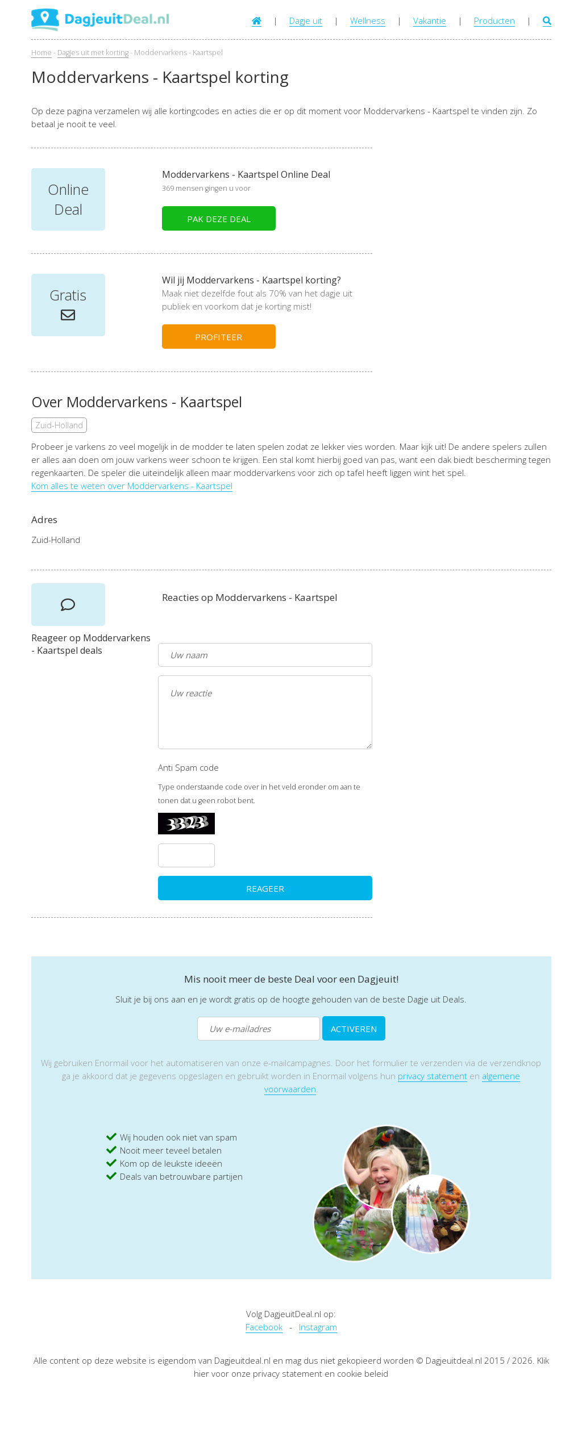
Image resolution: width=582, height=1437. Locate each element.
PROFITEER (218, 336)
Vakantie (429, 20)
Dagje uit (305, 20)
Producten (494, 20)
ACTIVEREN (354, 1028)
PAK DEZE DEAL (219, 218)
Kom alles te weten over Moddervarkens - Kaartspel (131, 485)
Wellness (367, 20)
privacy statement (432, 1075)
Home (41, 52)
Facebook (264, 1326)
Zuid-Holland (59, 425)
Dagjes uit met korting (92, 52)
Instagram (318, 1326)
